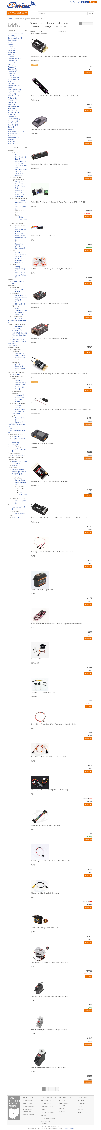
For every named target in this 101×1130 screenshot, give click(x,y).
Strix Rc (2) (15, 517)
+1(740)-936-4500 (69, 1128)
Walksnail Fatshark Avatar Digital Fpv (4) (19, 471)
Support (44, 1115)
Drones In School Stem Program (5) (19, 462)
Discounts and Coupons (64, 1104)
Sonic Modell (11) (14, 119)
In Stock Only (60, 31)
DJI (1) (10, 42)
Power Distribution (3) (20, 272)
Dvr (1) (17, 389)
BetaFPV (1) (12, 36)
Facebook (80, 1100)
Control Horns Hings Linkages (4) (20, 482)
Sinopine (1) (12, 117)
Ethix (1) (11, 55)
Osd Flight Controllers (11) (20, 253)
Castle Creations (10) (15, 38)
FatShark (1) (12, 57)
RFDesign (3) (12, 100)
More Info (89, 707)
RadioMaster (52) (14, 106)
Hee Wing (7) (12, 71)
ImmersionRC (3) (14, 86)
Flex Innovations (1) (15, 59)
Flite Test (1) (12, 61)
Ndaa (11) (11, 428)
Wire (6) (17, 246)
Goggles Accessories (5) (20, 408)
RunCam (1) (12, 108)
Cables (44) (19, 244)
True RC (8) (12, 135)
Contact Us (44, 1109)
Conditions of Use (47, 1106)
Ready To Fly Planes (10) (19, 195)
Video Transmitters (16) (21, 309)
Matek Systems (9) (14, 90)
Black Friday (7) (13, 445)
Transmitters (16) (17, 374)
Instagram (81, 1103)
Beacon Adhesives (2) (15, 34)
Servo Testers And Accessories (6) (20, 238)
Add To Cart (88, 73)
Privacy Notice (45, 1103)
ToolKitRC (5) (12, 133)
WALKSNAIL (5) (13, 137)
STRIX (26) (11, 115)
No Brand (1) (12, 94)
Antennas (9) (19, 312)
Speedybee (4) (13, 121)
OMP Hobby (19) (13, 96)
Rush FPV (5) (12, 110)
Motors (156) (19, 289)
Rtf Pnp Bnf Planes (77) (19, 183)
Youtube (80, 1109)
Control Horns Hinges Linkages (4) (21, 202)
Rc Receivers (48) (20, 161)
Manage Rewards (28, 1114)
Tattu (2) (11, 129)
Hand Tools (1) (20, 513)
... (85, 24)
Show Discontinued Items (39, 34)
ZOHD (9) (11, 142)
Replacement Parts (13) (19, 191)
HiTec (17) (11, 75)
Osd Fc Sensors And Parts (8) (20, 175)
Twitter (79, 1106)
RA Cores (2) (12, 98)
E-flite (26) (11, 50)
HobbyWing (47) (13, 77)
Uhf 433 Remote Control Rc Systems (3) (19, 332)
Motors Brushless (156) (20, 156)
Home (10, 19)
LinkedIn (80, 1112)
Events (61, 1108)
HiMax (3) (11, 73)
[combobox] (62, 13)
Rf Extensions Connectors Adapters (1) (19, 399)
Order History (27, 1103)
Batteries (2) (19, 366)
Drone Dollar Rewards (48, 1118)
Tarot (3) (11, 127)
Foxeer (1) (11, 63)
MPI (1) (10, 88)
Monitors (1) (19, 412)
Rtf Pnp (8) (18, 318)
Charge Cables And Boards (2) (20, 357)
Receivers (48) (16, 329)
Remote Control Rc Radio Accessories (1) (19, 340)
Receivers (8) (16, 414)
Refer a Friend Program (45, 1122)
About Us (62, 1100)
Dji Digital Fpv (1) (17, 474)
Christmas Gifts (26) (14, 345)
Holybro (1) (12, 81)
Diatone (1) (12, 44)
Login (78, 2)
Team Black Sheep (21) (16, 131)
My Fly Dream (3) (14, 92)
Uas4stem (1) (16, 466)
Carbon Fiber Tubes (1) (23, 219)
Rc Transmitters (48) (18, 327)
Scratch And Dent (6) (18, 455)
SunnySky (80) (13, 125)
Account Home (27, 1100)
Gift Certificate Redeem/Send (27, 1110)
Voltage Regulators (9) (20, 268)
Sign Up (72, 2)
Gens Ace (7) (12, 69)
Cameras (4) (19, 314)
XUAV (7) (11, 139)
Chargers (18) (19, 354)
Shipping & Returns (47, 1100)
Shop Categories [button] (17, 13)
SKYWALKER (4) (13, 112)
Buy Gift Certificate (47, 1112)
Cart (93, 2)
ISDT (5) (11, 83)
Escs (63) (18, 159)
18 (88, 24)
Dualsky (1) (12, 46)
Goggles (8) (19, 405)
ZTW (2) (11, 144)
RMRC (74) (11, 104)
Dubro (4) (11, 48)
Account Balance (28, 1106)
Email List (62, 1111)
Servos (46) (19, 163)
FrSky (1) (11, 65)
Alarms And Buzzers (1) (19, 261)
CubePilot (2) (12, 40)
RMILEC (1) (12, 102)
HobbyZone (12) (13, 79)
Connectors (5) (20, 248)
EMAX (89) (11, 52)
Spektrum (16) (13, 123)
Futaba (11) (12, 67)
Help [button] (85, 2)
